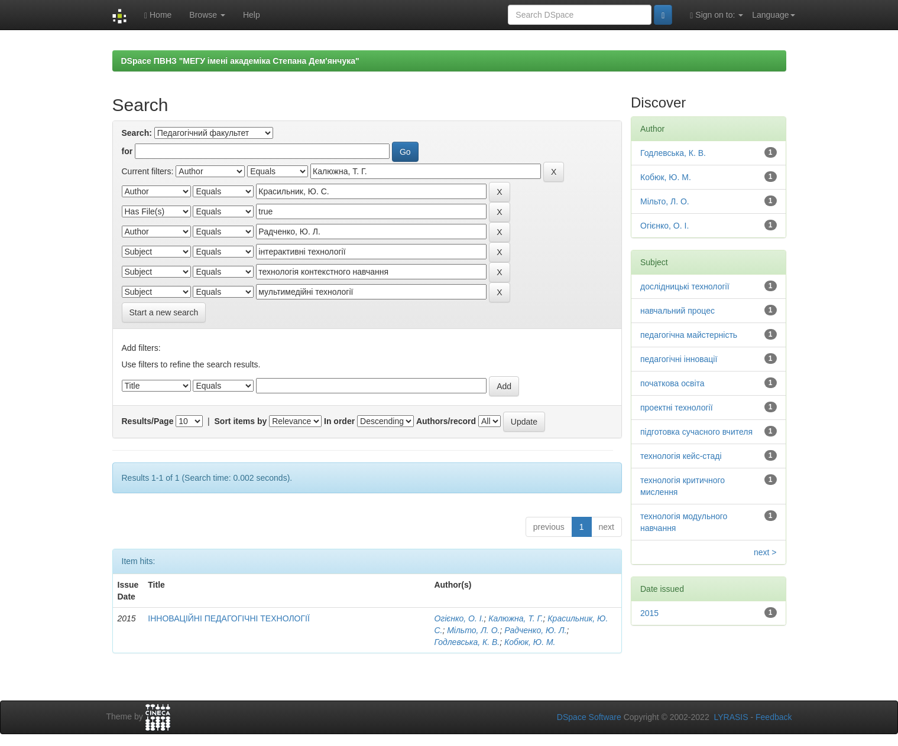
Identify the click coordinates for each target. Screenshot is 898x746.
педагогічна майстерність (688, 335)
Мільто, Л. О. (473, 630)
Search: (137, 133)
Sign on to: (716, 15)
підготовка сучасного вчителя (696, 431)
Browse (207, 14)
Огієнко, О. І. (459, 618)
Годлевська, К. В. (467, 642)
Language (773, 14)
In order (339, 421)
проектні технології (676, 407)
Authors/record (446, 421)
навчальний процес (677, 310)
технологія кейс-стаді (681, 456)
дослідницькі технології (685, 286)
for (127, 151)
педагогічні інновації (678, 359)
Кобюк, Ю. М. (529, 642)
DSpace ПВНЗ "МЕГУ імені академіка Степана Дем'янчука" (240, 61)
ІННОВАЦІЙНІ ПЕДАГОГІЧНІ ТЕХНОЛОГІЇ (229, 618)
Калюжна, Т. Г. (515, 618)
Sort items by (241, 421)
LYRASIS (731, 717)
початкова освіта (672, 383)
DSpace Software (589, 717)
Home (157, 15)
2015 (649, 613)
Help (251, 14)
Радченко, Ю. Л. (535, 630)
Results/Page (148, 421)
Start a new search (164, 312)
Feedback (774, 717)
